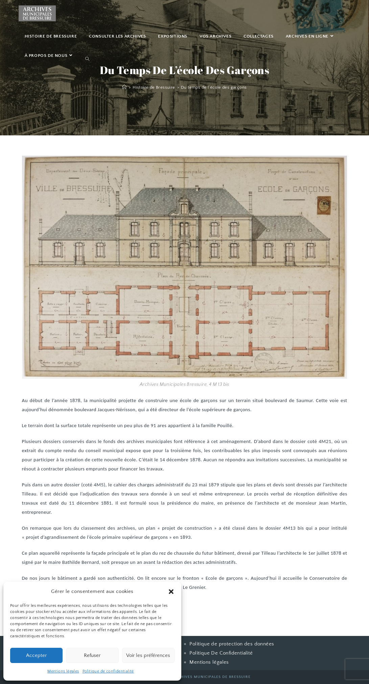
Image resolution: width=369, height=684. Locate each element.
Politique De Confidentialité (221, 653)
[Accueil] (124, 87)
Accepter (36, 655)
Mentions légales (63, 671)
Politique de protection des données (231, 644)
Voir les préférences (148, 655)
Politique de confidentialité (108, 671)
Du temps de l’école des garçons (214, 87)
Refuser (92, 655)
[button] (171, 591)
